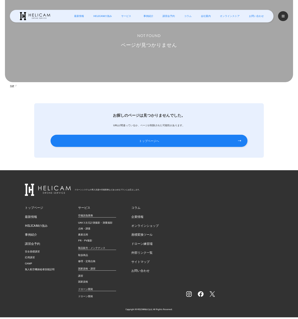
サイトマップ (140, 274)
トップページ (34, 209)
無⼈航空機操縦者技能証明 (40, 278)
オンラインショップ (145, 230)
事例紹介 (146, 16)
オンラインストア (227, 16)
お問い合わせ (253, 16)
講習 (80, 277)
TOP (12, 85)
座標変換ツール (142, 241)
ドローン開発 (85, 298)
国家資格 (83, 283)
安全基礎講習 (32, 260)
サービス (124, 16)
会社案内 (203, 16)
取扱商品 (83, 256)
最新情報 (77, 16)
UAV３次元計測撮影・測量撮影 (95, 224)
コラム (185, 16)
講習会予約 (166, 16)
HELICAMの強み (100, 16)
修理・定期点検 (86, 262)
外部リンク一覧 (142, 263)
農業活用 (83, 236)
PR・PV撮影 (85, 242)
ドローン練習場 (142, 252)
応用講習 (30, 266)
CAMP (28, 272)
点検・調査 (84, 230)
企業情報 (137, 219)
